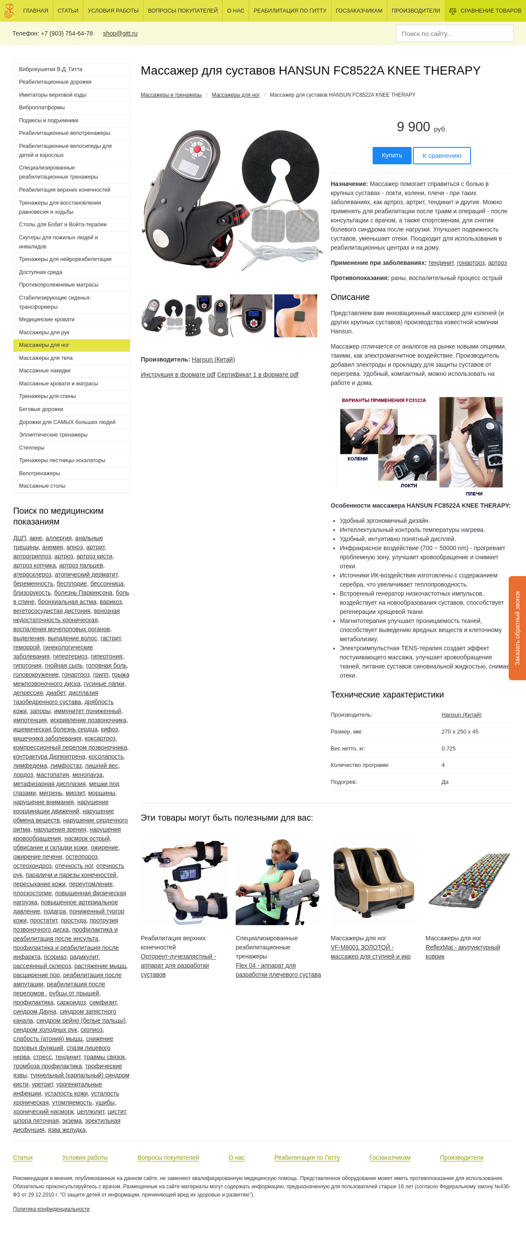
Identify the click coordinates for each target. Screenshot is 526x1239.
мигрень (50, 792)
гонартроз (76, 674)
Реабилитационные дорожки (55, 82)
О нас (235, 11)
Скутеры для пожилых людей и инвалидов (58, 242)
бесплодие (72, 583)
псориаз (55, 956)
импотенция (30, 720)
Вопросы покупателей (183, 11)
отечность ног (74, 865)
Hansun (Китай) (213, 359)
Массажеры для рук (44, 332)
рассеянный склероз (42, 965)
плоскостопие (32, 893)
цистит (116, 1111)
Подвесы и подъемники (48, 120)
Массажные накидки (45, 371)
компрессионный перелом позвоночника (70, 747)
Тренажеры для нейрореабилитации (65, 259)
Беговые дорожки (41, 409)
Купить (392, 155)
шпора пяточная (35, 1120)
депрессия (28, 692)
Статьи (68, 11)
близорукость (32, 592)
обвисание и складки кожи (50, 847)
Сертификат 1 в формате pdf (258, 374)
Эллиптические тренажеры (53, 435)
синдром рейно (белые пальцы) (81, 1020)
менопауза (87, 774)
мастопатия (52, 774)
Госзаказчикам (359, 11)
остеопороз (81, 856)
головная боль (106, 665)
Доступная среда (40, 272)
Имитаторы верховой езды (53, 95)
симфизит (103, 1002)
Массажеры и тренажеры (171, 95)
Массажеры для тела (46, 358)
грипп (101, 674)
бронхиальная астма (67, 601)
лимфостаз (65, 765)
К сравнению (441, 155)
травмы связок (104, 1056)
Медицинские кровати (47, 319)
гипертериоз (70, 656)
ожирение (104, 847)
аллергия (58, 538)
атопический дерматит (86, 574)
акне (35, 538)
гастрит (110, 638)
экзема (72, 1120)
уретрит (42, 1084)
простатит (43, 920)
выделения (28, 638)
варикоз (111, 601)
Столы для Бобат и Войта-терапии (63, 225)
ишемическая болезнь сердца (55, 729)
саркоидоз (71, 1002)
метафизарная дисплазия (49, 783)
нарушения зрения (60, 829)
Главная (36, 11)
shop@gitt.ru (120, 33)
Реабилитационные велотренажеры (64, 133)
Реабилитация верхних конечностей (64, 190)
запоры (40, 711)
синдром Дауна (34, 1011)
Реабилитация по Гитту (289, 11)
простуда (73, 920)
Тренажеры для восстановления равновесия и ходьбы (60, 207)
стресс (42, 1056)
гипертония (106, 656)
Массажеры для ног (236, 95)
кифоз (109, 729)
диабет (55, 692)
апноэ (74, 547)
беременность (33, 583)
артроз (63, 556)
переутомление (91, 883)
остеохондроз (32, 865)
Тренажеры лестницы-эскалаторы (62, 460)
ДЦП (19, 538)
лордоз (23, 774)
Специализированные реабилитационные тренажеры (58, 172)
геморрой (26, 647)
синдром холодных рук (45, 1029)
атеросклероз (32, 574)
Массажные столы (42, 486)
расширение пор (36, 975)
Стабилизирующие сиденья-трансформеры (55, 302)
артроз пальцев (81, 565)
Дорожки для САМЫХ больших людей (67, 422)
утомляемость (72, 1102)
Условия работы (113, 11)
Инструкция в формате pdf (178, 374)
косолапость (106, 756)
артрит (95, 547)
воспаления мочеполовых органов (61, 629)
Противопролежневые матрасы (58, 285)
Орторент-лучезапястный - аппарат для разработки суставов (178, 965)
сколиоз (92, 1029)
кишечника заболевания (47, 738)
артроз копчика (34, 565)
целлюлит (90, 1111)
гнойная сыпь (63, 665)
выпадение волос (72, 638)
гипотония (27, 665)
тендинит (67, 1056)
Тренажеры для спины (47, 396)
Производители (416, 11)
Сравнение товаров (485, 11)
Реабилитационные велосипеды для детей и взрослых (65, 150)
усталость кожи (66, 1093)
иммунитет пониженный (87, 711)
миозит (74, 792)
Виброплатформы (42, 107)
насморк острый (87, 838)
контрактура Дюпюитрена (49, 756)
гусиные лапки (104, 683)
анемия (52, 547)
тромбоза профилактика (47, 1066)
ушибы (104, 1102)
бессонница (106, 583)
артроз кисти (95, 556)
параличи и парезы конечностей (71, 874)
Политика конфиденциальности (51, 1209)
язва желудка (67, 1129)
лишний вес (101, 765)
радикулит (84, 956)
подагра (55, 911)
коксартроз (100, 738)
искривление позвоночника (88, 720)
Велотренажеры (39, 473)
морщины (101, 792)
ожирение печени (37, 856)
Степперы (31, 448)
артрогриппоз (32, 556)
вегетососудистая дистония (51, 610)
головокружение (35, 674)
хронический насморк (43, 1111)
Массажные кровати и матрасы (58, 384)
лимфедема (30, 765)
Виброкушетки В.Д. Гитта (50, 69)
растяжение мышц (100, 965)
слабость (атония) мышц (47, 1038)
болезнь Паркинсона (83, 592)
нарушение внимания (43, 802)
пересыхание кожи (39, 883)
